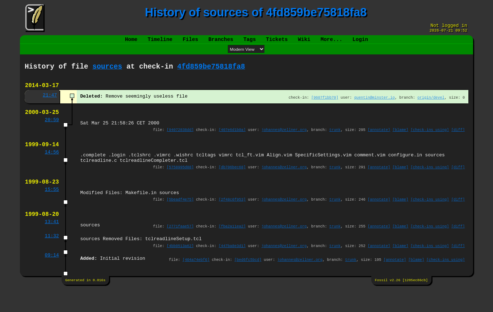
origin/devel (430, 104)
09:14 (52, 278)
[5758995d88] (180, 181)
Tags (249, 42)
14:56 (52, 164)
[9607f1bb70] (324, 104)
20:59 (52, 129)
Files (190, 42)
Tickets (277, 42)
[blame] (401, 140)
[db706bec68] (232, 181)
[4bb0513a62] (180, 267)
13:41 (52, 242)
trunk (334, 140)
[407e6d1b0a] (232, 140)
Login (360, 42)
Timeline (160, 42)
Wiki (304, 42)
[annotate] (379, 140)
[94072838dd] (180, 140)
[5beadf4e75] (180, 217)
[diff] (458, 140)
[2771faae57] (180, 246)
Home (131, 42)
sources (107, 71)
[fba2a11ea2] (232, 246)
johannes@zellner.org (284, 140)
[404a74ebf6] (196, 282)
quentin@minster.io (374, 104)
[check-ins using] (430, 140)
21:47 (50, 102)
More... (331, 42)
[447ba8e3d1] (232, 267)
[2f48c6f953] (232, 217)
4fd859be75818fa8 (211, 71)
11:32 (52, 257)
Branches (220, 42)
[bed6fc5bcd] (248, 282)
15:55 (52, 206)
